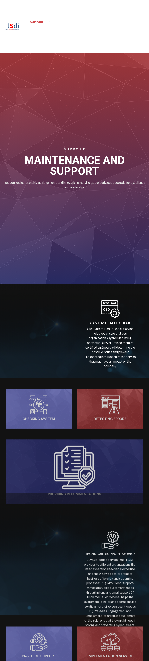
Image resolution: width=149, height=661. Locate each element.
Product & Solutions (66, 14)
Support (41, 22)
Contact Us (39, 37)
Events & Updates (49, 29)
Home (34, 14)
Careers (80, 29)
